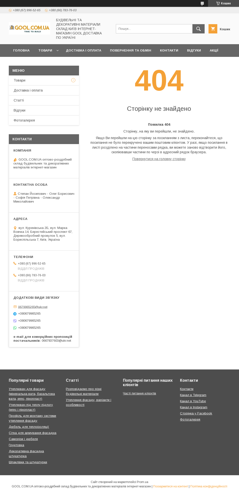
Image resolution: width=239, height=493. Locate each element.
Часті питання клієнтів (139, 393)
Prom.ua (142, 482)
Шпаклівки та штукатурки (28, 462)
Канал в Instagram (193, 407)
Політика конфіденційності (208, 486)
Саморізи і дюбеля (23, 439)
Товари (45, 50)
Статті (19, 100)
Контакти (169, 50)
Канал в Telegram (193, 395)
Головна (21, 50)
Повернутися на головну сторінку (159, 159)
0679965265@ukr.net (32, 306)
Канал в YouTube (193, 401)
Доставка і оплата (83, 50)
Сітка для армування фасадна (32, 433)
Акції (214, 50)
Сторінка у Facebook (196, 413)
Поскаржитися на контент (170, 486)
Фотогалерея (24, 120)
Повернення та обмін (130, 50)
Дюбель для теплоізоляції (29, 427)
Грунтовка (16, 445)
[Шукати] (198, 28)
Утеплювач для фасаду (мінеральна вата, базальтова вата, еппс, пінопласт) (32, 394)
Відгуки (194, 50)
